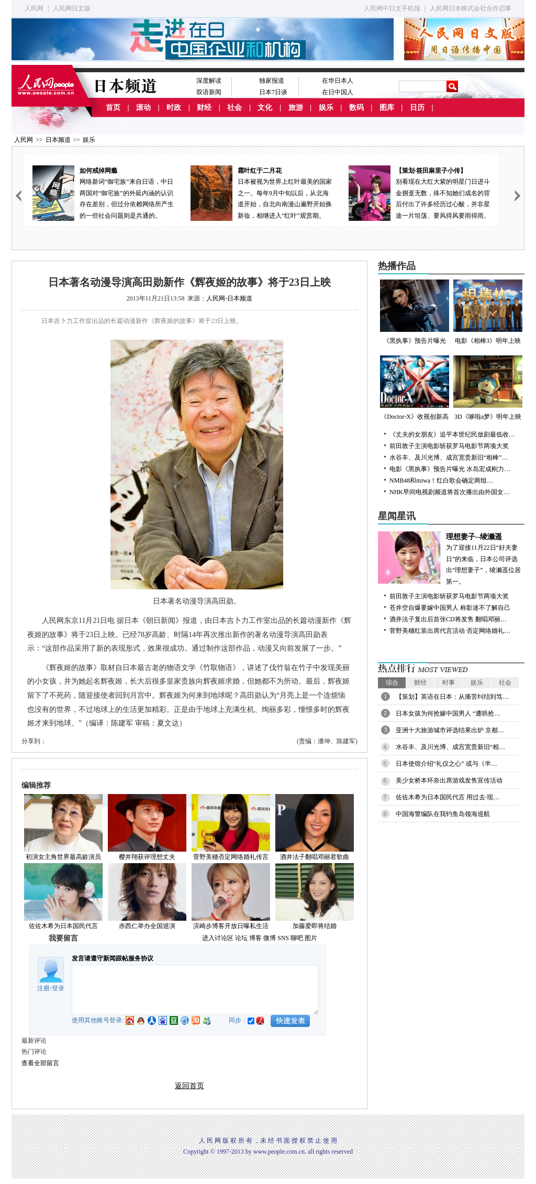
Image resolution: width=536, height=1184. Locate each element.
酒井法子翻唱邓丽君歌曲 (314, 857)
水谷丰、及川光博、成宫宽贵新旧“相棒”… (448, 457)
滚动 (143, 107)
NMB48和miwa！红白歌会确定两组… (441, 480)
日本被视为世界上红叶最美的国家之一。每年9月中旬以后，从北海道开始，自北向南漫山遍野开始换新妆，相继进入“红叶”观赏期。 (261, 192)
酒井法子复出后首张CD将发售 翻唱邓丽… (448, 619)
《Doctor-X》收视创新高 (414, 387)
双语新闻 (208, 92)
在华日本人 (337, 80)
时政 (173, 107)
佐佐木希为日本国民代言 (63, 926)
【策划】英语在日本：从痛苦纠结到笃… (452, 696)
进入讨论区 (217, 938)
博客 (255, 938)
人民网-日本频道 (229, 298)
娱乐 (326, 107)
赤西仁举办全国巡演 (147, 926)
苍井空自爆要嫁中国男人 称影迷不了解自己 (449, 607)
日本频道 (58, 139)
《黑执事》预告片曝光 (414, 312)
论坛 (241, 938)
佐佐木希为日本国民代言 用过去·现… (447, 797)
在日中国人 (337, 92)
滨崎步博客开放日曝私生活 (231, 926)
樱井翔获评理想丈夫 (147, 857)
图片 (311, 938)
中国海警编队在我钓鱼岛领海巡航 (443, 814)
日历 (417, 107)
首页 (113, 107)
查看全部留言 (40, 1063)
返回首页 (189, 1086)
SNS (283, 938)
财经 (204, 107)
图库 (386, 107)
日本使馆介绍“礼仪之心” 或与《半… (446, 763)
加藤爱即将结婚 (315, 926)
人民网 (34, 8)
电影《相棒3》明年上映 (487, 312)
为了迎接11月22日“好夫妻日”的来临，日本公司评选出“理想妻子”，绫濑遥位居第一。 (451, 558)
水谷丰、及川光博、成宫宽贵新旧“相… (450, 747)
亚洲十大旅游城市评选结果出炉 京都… (450, 730)
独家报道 (271, 80)
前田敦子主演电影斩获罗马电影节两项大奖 (449, 446)
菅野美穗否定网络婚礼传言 (231, 857)
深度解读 (208, 80)
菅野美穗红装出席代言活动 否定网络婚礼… (449, 630)
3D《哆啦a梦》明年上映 (487, 387)
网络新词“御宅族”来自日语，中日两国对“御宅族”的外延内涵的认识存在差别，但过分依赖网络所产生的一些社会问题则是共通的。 (103, 192)
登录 (58, 988)
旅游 (295, 107)
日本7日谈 (273, 92)
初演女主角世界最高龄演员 (63, 857)
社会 (234, 107)
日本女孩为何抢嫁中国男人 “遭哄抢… (448, 713)
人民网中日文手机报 (392, 8)
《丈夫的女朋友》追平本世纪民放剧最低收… (452, 434)
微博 (269, 938)
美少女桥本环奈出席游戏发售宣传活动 (449, 780)
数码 (356, 107)
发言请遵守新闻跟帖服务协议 (112, 958)
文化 (265, 107)
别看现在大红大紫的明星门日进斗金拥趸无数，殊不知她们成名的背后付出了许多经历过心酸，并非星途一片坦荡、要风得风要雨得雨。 (419, 192)
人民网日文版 (72, 8)
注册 (43, 988)
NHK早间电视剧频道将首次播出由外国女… (449, 492)
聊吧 (297, 938)
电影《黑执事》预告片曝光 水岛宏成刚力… (449, 469)
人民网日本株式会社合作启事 (470, 8)
